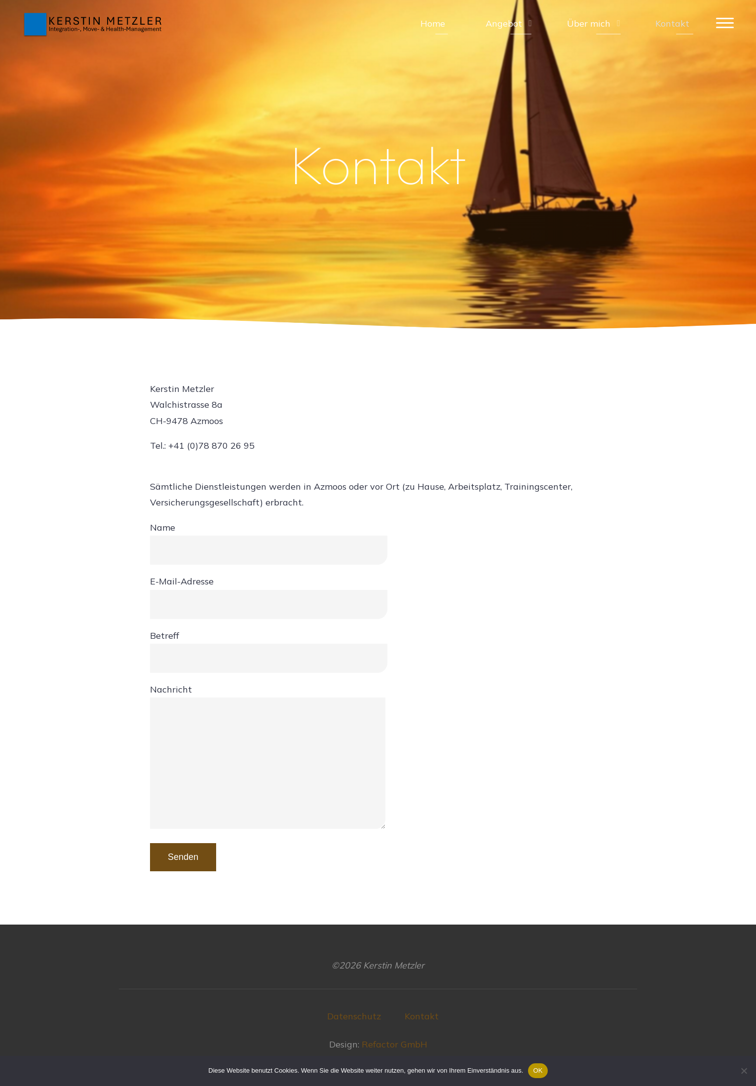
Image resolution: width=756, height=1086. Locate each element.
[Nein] (744, 1071)
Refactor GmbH (394, 1044)
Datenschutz (354, 1016)
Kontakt (422, 1016)
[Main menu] (725, 23)
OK (537, 1070)
